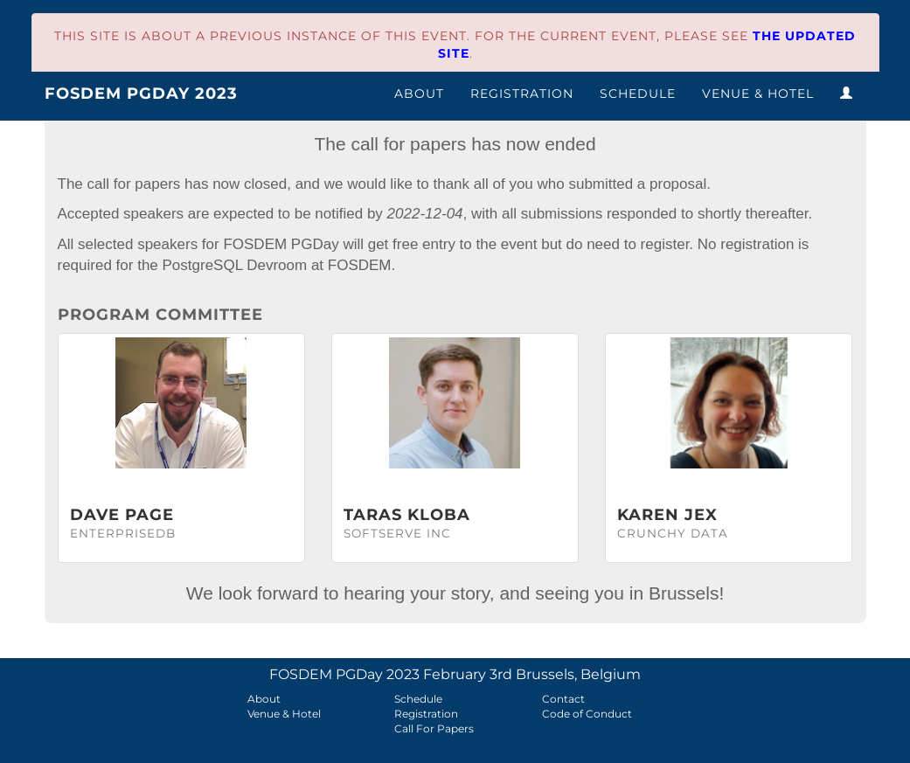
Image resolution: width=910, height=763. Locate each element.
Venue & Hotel (758, 93)
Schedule (638, 93)
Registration (521, 93)
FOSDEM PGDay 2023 (141, 93)
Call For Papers (434, 728)
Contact (563, 698)
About (419, 93)
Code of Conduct (587, 713)
